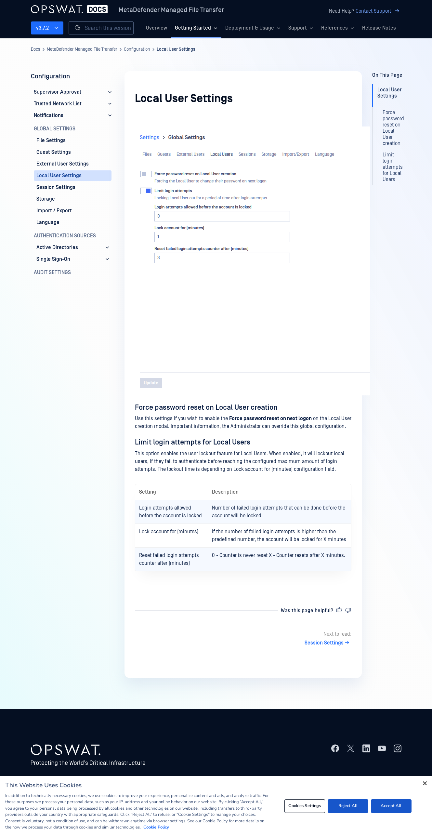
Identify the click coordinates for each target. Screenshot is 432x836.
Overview (156, 28)
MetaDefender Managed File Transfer (171, 10)
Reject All (348, 806)
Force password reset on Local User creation (206, 407)
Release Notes (379, 28)
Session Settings (328, 643)
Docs (35, 49)
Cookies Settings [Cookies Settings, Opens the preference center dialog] (304, 806)
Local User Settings (176, 49)
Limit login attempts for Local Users (192, 442)
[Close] (425, 783)
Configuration (137, 49)
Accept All (391, 806)
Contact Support (378, 11)
